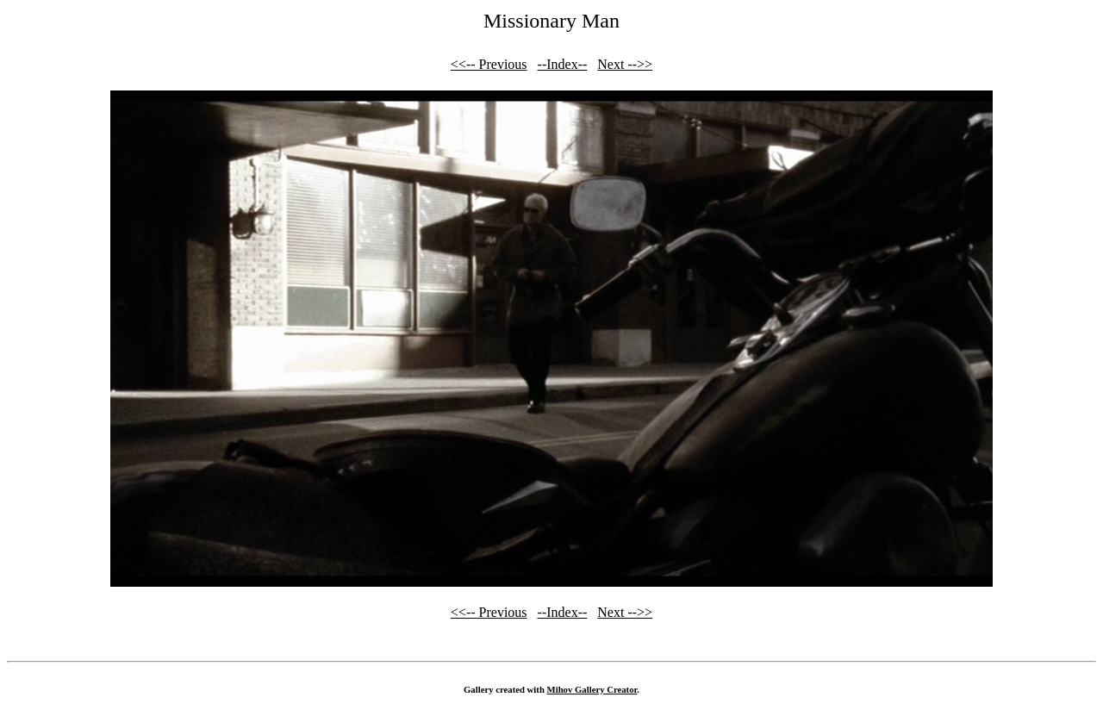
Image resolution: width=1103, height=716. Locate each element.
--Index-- (563, 64)
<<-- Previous (489, 64)
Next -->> (624, 64)
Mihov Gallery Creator (592, 689)
